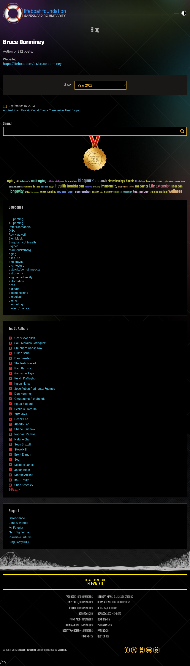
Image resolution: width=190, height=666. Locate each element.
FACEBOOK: (71, 597)
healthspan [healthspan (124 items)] (75, 186)
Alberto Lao (21, 424)
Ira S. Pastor (22, 480)
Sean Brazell (22, 444)
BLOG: (100, 608)
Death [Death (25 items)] (183, 182)
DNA (12, 230)
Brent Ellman (22, 454)
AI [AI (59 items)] (17, 181)
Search (182, 131)
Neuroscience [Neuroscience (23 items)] (35, 192)
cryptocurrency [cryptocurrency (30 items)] (169, 181)
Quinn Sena (22, 353)
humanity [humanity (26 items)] (88, 187)
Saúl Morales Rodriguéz (30, 343)
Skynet (13, 246)
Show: (67, 85)
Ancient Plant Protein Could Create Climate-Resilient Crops (41, 110)
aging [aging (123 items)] (11, 181)
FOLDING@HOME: (72, 625)
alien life (14, 258)
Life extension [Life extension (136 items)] (159, 186)
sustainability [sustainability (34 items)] (126, 192)
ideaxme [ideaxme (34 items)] (96, 187)
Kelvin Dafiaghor (25, 378)
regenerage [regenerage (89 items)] (65, 192)
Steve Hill (20, 449)
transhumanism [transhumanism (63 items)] (158, 192)
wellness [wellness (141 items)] (175, 191)
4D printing (16, 223)
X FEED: (72, 608)
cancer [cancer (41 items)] (159, 181)
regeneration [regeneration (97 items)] (82, 192)
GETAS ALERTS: (104, 602)
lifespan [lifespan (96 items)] (177, 186)
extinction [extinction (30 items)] (28, 187)
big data (14, 289)
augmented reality (20, 277)
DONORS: (82, 614)
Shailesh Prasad (25, 363)
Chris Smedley (23, 485)
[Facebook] (127, 650)
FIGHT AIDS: (75, 619)
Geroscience (17, 518)
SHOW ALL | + (14, 489)
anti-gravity (16, 262)
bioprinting (16, 304)
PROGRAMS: (103, 625)
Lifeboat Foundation (27, 650)
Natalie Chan (22, 439)
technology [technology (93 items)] (141, 192)
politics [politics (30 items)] (43, 192)
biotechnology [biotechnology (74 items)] (116, 181)
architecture (16, 265)
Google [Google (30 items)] (51, 187)
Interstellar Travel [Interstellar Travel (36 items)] (126, 187)
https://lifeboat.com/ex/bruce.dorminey (32, 64)
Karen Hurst (22, 383)
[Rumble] (156, 650)
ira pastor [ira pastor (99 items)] (141, 186)
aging (12, 254)
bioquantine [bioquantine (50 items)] (71, 181)
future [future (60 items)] (36, 186)
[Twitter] (134, 650)
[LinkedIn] (142, 650)
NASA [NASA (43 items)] (27, 192)
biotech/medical (19, 308)
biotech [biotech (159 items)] (100, 180)
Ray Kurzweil (17, 234)
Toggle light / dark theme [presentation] (183, 13)
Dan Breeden (22, 358)
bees (12, 285)
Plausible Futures (20, 537)
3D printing (16, 219)
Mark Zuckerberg (20, 250)
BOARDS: (101, 614)
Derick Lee (21, 419)
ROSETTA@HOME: (71, 631)
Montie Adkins (23, 475)
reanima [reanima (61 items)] (51, 192)
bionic (13, 300)
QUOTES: (101, 636)
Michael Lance (24, 465)
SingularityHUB (19, 542)
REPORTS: (102, 619)
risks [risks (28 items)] (101, 192)
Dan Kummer (23, 393)
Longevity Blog (18, 523)
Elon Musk (16, 238)
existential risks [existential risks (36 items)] (16, 187)
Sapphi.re (62, 650)
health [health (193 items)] (60, 186)
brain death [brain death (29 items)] (150, 181)
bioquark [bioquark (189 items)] (86, 181)
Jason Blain (22, 470)
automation (16, 281)
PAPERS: (101, 631)
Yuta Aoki (20, 414)
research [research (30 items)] (95, 192)
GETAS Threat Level (95, 583)
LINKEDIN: (72, 602)
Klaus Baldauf (23, 404)
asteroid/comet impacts (24, 269)
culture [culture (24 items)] (177, 182)
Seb (16, 459)
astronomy (16, 273)
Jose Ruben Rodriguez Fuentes (34, 388)
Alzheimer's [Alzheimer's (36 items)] (25, 181)
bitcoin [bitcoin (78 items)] (130, 181)
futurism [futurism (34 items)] (44, 187)
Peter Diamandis (20, 227)
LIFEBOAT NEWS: (105, 597)
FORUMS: (85, 636)
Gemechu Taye (24, 373)
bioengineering (18, 293)
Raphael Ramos (24, 434)
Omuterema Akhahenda (29, 399)
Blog (95, 30)
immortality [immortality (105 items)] (109, 186)
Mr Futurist (16, 527)
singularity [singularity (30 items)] (108, 192)
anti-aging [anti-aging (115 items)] (39, 181)
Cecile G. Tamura (25, 409)
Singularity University (23, 242)
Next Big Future (19, 532)
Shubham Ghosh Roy (28, 348)
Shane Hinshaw (24, 429)
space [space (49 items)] (116, 191)
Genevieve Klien (24, 338)
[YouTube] (149, 650)
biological (15, 296)
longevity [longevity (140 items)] (17, 191)
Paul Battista (22, 368)
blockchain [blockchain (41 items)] (140, 181)
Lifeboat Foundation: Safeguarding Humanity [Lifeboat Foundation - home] (85, 13)
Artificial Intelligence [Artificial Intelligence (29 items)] (56, 181)
